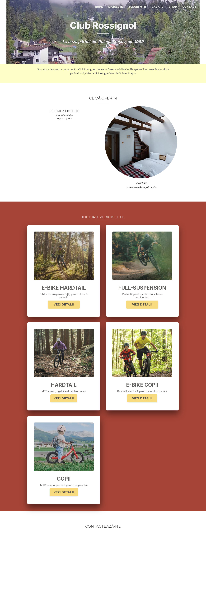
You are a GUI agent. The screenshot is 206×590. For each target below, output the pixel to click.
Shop (173, 6)
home (99, 6)
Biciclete (115, 6)
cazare (157, 6)
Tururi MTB (137, 6)
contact (189, 6)
